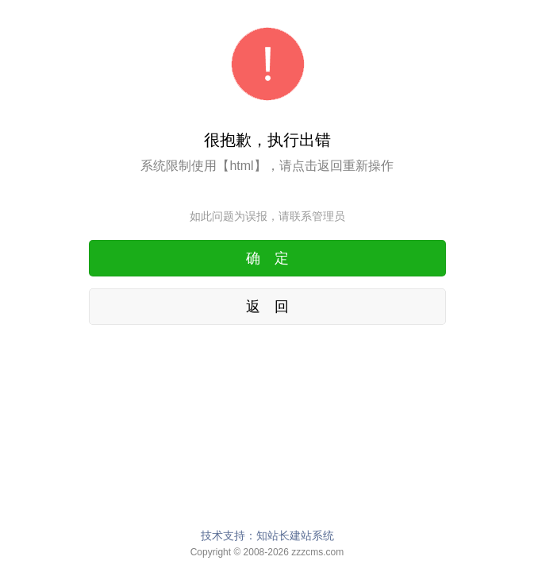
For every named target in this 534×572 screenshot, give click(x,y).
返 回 (267, 307)
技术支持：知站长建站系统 (267, 535)
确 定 (267, 258)
